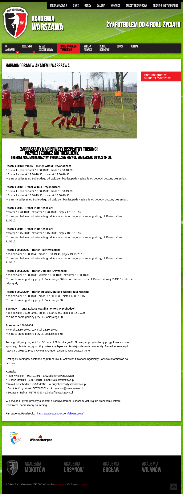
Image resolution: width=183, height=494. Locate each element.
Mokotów (44, 467)
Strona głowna (58, 5)
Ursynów (83, 467)
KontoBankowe (105, 48)
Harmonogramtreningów (68, 48)
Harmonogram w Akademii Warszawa (157, 76)
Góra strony (173, 486)
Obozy (87, 5)
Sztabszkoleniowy (46, 48)
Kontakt (115, 5)
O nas (76, 5)
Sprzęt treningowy (136, 5)
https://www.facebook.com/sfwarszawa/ (60, 413)
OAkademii (10, 48)
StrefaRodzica (88, 48)
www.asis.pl (60, 484)
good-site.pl (84, 484)
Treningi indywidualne (165, 5)
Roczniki (27, 46)
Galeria (101, 5)
